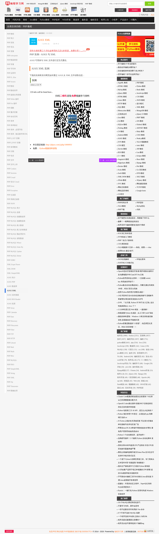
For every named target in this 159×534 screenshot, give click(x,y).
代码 (138, 209)
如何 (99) (132, 353)
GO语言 (121, 194)
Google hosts (141, 191)
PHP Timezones (12, 386)
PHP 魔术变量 (12, 112)
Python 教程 (141, 86)
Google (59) (148, 363)
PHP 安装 (10, 43)
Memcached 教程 (124, 111)
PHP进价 (140, 203)
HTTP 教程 (122, 104)
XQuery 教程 (141, 180)
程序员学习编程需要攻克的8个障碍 (131, 225)
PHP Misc (10, 356)
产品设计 (124, 20)
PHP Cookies (11, 169)
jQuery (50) (133, 374)
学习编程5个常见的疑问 (127, 64)
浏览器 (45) (128, 381)
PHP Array (11, 308)
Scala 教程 (122, 170)
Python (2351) (134, 336)
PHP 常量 (10, 64)
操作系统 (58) (137, 367)
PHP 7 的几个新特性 (125, 240)
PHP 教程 (10, 34)
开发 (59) (120, 367)
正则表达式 (54, 4)
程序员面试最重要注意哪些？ (129, 520)
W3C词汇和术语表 (125, 233)
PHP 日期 (10, 151)
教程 (25, 20)
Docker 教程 (122, 166)
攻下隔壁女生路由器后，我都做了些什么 (133, 218)
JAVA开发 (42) (145, 384)
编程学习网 (33, 33)
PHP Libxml (11, 343)
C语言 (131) (132, 349)
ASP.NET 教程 (142, 128)
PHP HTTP (11, 338)
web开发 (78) (122, 360)
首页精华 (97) (142, 353)
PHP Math (10, 351)
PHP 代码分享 (31, 4)
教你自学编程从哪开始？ (127, 67)
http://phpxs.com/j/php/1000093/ (59, 145)
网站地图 (60, 532)
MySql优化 (141, 206)
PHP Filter (10, 330)
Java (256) (142, 343)
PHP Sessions (12, 173)
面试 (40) (120, 388)
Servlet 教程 (122, 149)
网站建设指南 (142, 184)
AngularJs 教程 (123, 159)
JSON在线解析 (123, 259)
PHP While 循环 (13, 99)
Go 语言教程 (141, 170)
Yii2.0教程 (122, 206)
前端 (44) (144, 381)
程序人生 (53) (122, 374)
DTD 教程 (140, 173)
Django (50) (142, 374)
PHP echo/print (12, 56)
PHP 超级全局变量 (14, 95)
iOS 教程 (140, 121)
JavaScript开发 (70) (124, 363)
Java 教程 (121, 117)
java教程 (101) (122, 353)
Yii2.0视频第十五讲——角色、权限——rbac (134, 247)
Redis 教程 (140, 90)
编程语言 (94, 20)
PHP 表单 (10, 121)
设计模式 (140, 104)
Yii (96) (120, 356)
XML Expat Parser (13, 264)
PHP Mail (10, 347)
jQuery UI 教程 (142, 114)
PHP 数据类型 (12, 60)
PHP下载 (121, 209)
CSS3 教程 (140, 135)
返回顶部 (9, 531)
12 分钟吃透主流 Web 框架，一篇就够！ (133, 309)
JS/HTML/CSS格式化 (126, 263)
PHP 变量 (10, 51)
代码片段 (16, 20)
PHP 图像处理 (12, 391)
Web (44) (137, 381)
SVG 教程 (121, 184)
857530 (141, 532)
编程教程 (42, 33)
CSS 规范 (121, 145)
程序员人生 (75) (134, 360)
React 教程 (140, 159)
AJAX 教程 (122, 138)
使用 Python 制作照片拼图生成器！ (131, 292)
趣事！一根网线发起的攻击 (128, 221)
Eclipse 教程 (141, 156)
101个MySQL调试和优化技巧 (129, 502)
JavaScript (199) (123, 346)
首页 (8, 20)
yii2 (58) (128, 367)
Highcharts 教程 (124, 163)
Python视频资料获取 (48, 148)
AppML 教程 (122, 83)
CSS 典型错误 (123, 244)
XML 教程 (140, 107)
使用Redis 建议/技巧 (125, 251)
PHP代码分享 (123, 203)
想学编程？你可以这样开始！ (129, 74)
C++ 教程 (121, 156)
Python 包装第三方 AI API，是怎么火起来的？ (135, 410)
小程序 (115, 20)
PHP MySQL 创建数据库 (16, 217)
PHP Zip (10, 382)
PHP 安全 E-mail (13, 182)
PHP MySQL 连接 (13, 212)
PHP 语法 (10, 47)
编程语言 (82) (139, 356)
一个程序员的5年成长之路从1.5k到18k (132, 516)
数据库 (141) (134, 346)
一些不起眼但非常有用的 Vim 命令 (131, 509)
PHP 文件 (10, 160)
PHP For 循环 (12, 103)
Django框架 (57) (123, 370)
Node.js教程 (141, 138)
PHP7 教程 (88, 4)
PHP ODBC (11, 260)
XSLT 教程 (141, 177)
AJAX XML (11, 291)
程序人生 (105, 20)
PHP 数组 (10, 86)
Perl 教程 (140, 166)
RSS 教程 (121, 152)
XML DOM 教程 (124, 177)
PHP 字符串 (11, 69)
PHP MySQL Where (14, 243)
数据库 (76, 20)
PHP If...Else (11, 77)
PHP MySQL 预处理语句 (16, 234)
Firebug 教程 (122, 128)
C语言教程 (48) (134, 377)
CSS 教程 (140, 97)
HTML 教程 (122, 97)
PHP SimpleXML (13, 369)
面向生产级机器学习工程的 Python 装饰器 (134, 466)
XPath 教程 (122, 180)
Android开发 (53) (146, 370)
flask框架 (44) (122, 384)
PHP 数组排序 (12, 90)
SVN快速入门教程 (125, 237)
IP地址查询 (141, 259)
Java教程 (33, 20)
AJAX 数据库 (12, 286)
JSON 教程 (141, 100)
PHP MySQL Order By (15, 247)
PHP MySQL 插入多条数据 (17, 230)
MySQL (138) (122, 349)
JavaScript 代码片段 (76, 4)
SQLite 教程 (122, 124)
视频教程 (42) (134, 384)
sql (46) (120, 381)
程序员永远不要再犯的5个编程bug (131, 523)
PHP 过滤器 (11, 195)
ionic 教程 (140, 145)
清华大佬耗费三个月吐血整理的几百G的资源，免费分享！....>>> (60, 51)
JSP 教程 (140, 149)
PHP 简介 (10, 38)
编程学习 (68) (137, 363)
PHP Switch (11, 82)
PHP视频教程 (69, 532)
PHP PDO (10, 365)
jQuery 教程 (64, 4)
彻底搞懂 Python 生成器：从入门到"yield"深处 (135, 313)
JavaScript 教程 (142, 93)
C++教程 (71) (146, 360)
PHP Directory (12, 321)
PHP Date (10, 317)
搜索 (149, 4)
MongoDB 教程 (43, 4)
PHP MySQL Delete (14, 256)
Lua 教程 (140, 152)
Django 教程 (141, 163)
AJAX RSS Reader (13, 299)
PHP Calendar (12, 312)
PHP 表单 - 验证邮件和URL (17, 134)
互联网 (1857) (145, 336)
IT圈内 (134, 20)
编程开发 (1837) (133, 339)
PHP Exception (12, 190)
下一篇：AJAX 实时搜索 (108, 160)
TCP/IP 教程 (141, 187)
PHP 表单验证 (12, 125)
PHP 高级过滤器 (13, 199)
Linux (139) (144, 346)
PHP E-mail (11, 177)
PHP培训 (140, 388)
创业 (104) (150, 349)
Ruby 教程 (140, 131)
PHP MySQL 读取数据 (15, 238)
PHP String (11, 373)
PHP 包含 (10, 156)
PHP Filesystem (12, 325)
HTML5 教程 (123, 86)
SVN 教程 (121, 142)
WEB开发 (66, 20)
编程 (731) (144, 339)
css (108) (141, 349)
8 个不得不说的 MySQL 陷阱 (129, 513)
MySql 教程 (122, 90)
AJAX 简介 (11, 278)
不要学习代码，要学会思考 (128, 506)
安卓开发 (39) (130, 388)
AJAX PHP (11, 282)
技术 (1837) (121, 339)
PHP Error (10, 186)
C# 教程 (121, 131)
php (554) (134, 343)
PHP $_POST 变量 (13, 143)
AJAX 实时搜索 (13, 295)
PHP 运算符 (11, 73)
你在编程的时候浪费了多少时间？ (131, 71)
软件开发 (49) (122, 377)
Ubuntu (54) (134, 370)
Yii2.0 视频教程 (142, 142)
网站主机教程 (123, 187)
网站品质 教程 (123, 191)
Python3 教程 (141, 124)
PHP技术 (56, 20)
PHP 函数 (10, 108)
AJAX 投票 (11, 304)
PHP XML (10, 378)
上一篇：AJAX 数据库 (36, 160)
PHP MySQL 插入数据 (15, 225)
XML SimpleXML (13, 273)
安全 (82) (149, 356)
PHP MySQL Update (14, 251)
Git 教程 (121, 121)
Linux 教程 (122, 100)
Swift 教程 (122, 173)
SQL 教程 (121, 107)
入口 (152, 15)
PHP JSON (11, 204)
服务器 (85, 20)
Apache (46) (145, 377)
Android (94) (128, 356)
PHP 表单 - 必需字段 (14, 130)
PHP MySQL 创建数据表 (16, 221)
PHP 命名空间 (12, 116)
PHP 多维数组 (12, 147)
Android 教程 (123, 135)
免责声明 (52, 532)
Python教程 (44, 20)
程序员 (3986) (122, 336)
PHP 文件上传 (12, 164)
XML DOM (11, 269)
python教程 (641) (123, 343)
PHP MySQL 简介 (13, 208)
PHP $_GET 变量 (13, 138)
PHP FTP (10, 334)
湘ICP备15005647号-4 (83, 532)
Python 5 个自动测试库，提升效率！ (132, 435)
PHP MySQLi (12, 360)
